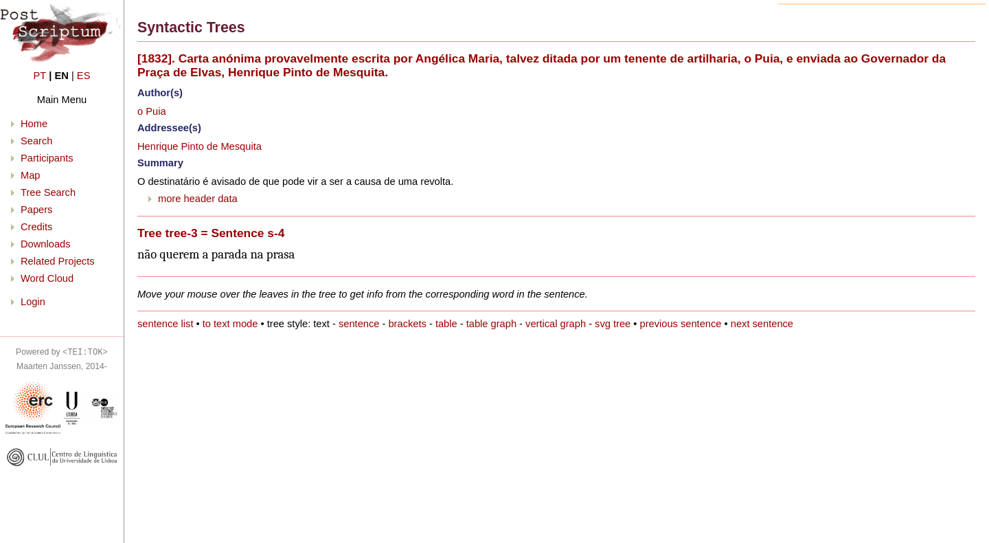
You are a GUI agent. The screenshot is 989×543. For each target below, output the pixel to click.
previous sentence (681, 323)
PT (40, 75)
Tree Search (48, 192)
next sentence (762, 323)
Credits (36, 226)
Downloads (46, 244)
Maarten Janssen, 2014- (61, 366)
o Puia (151, 111)
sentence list (165, 323)
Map (31, 175)
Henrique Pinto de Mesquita (199, 146)
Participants (47, 158)
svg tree (612, 323)
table (446, 323)
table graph (491, 323)
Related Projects (58, 261)
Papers (36, 209)
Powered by (62, 352)
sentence (359, 323)
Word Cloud (47, 278)
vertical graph (555, 323)
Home (34, 123)
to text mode (230, 323)
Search (36, 140)
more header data (198, 198)
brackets (407, 323)
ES (84, 75)
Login (33, 301)
